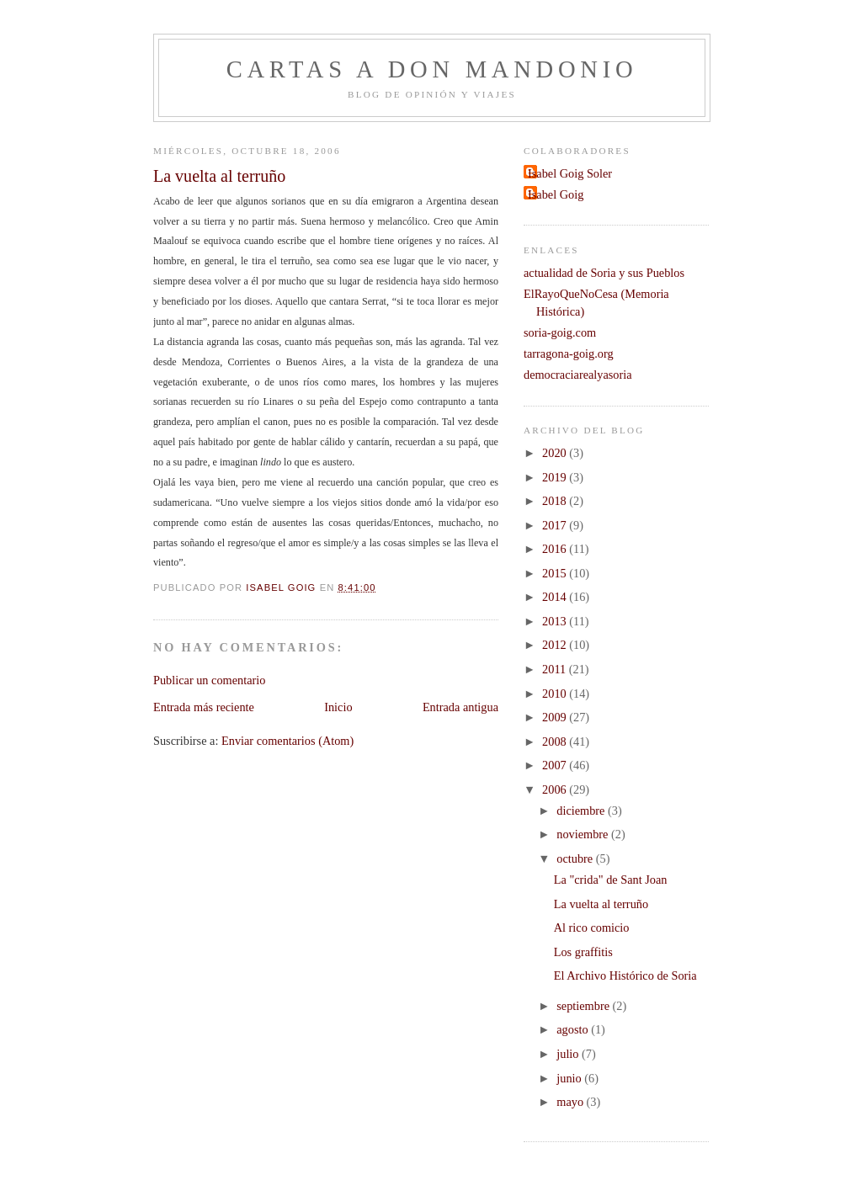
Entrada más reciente (203, 707)
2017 (555, 525)
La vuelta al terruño (601, 904)
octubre (575, 858)
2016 (555, 548)
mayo (571, 1101)
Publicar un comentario (209, 680)
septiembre (584, 1006)
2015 (555, 573)
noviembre (583, 834)
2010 (555, 693)
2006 (555, 789)
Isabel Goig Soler (570, 173)
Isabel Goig (555, 194)
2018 (555, 501)
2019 (555, 477)
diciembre (582, 810)
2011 (555, 669)
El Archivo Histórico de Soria (625, 975)
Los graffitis (583, 952)
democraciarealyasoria (578, 374)
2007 (555, 765)
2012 (555, 644)
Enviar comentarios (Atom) (287, 740)
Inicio (338, 707)
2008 (555, 741)
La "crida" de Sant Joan (611, 879)
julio (569, 1053)
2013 (555, 621)
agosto (573, 1029)
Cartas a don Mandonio (432, 69)
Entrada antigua (460, 707)
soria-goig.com (560, 332)
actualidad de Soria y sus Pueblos (604, 272)
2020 (555, 453)
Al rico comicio (592, 927)
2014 (555, 596)
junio (570, 1078)
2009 (555, 717)
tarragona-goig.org (569, 353)
